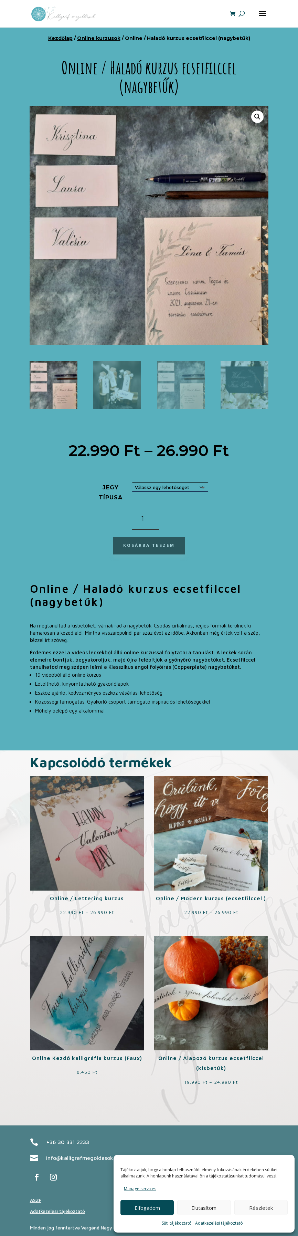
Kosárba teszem (149, 545)
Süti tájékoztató (177, 1223)
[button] (257, 117)
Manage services (140, 1189)
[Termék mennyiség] (145, 519)
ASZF (35, 1200)
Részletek (261, 1207)
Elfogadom (147, 1207)
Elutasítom (203, 1207)
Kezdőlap (60, 38)
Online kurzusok (98, 38)
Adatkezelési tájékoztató (219, 1223)
